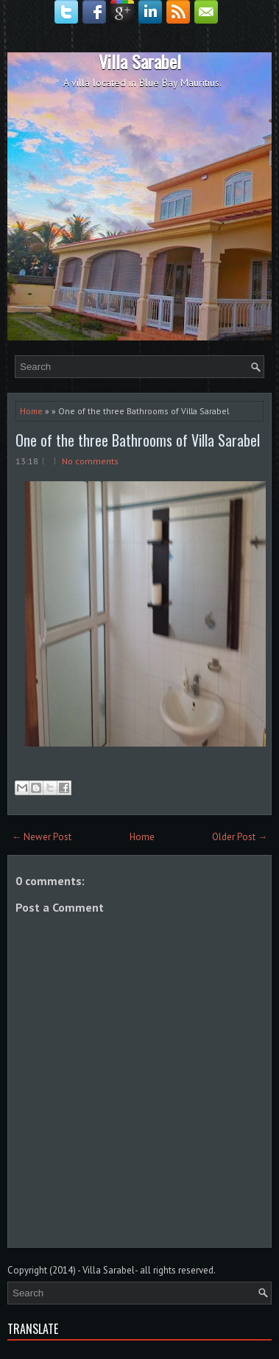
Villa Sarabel (140, 61)
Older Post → (239, 837)
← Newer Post (41, 837)
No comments (90, 461)
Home (31, 410)
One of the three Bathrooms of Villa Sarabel (137, 440)
